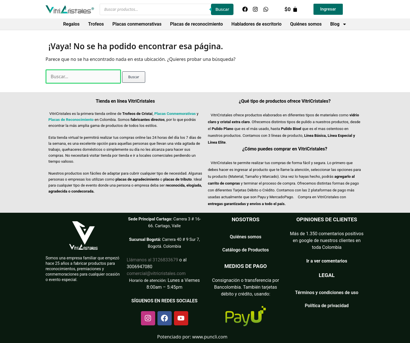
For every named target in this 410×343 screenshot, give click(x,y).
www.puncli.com (209, 337)
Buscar (222, 9)
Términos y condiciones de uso (326, 292)
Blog (338, 24)
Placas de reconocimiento (196, 24)
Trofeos (96, 24)
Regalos (71, 24)
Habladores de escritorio (256, 24)
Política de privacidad (326, 305)
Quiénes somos (306, 24)
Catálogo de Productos (245, 250)
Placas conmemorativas (136, 24)
